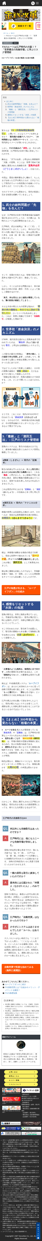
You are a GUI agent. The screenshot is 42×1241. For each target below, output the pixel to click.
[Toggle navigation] (37, 3)
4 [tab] (26, 31)
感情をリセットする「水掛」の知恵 (21, 115)
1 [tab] (16, 31)
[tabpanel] (21, 26)
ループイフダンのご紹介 (15, 984)
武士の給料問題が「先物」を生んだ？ (22, 104)
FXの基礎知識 (11, 993)
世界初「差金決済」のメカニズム (20, 107)
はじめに (9, 101)
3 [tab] (23, 31)
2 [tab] (19, 31)
